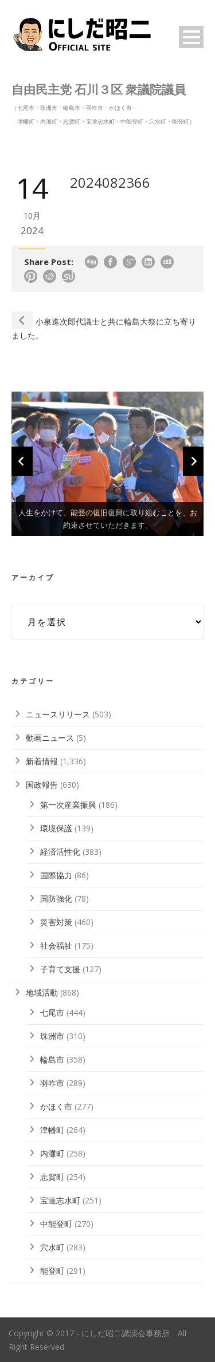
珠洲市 (52, 1036)
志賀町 (52, 1176)
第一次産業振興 (68, 804)
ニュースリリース (58, 714)
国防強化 (56, 898)
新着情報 (42, 761)
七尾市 (52, 1012)
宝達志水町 (60, 1200)
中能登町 (56, 1223)
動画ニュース (50, 737)
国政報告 (42, 784)
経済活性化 (60, 851)
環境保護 (56, 828)
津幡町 (52, 1129)
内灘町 (52, 1153)
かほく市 (56, 1106)
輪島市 (52, 1059)
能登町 (52, 1270)
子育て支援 (60, 969)
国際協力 (56, 875)
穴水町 (52, 1247)
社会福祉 (56, 945)
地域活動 (42, 992)
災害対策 (56, 922)
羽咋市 (52, 1082)
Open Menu (191, 37)
